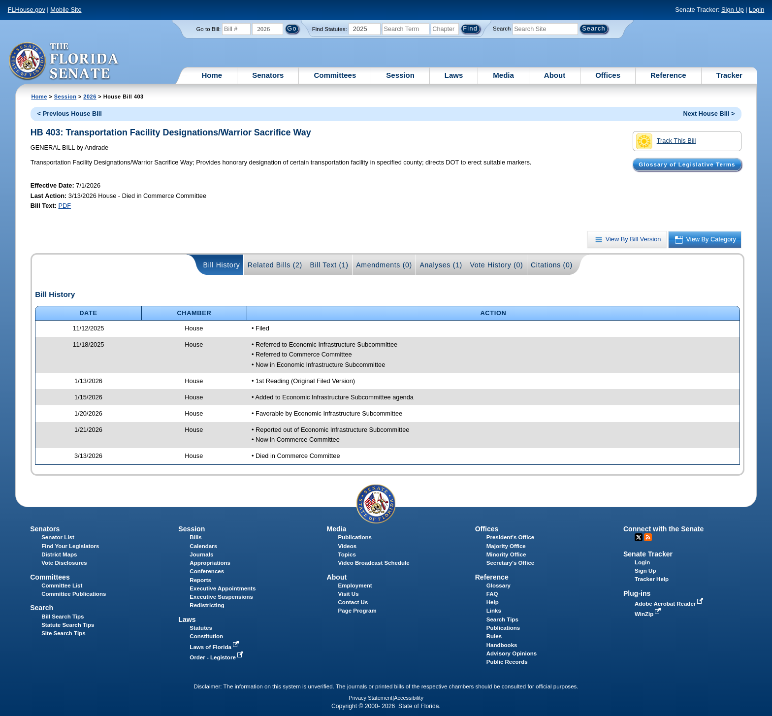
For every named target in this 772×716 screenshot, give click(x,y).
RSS (648, 537)
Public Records (507, 662)
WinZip (649, 614)
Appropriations (210, 563)
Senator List (57, 537)
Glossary (498, 585)
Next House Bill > (709, 113)
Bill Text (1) (329, 265)
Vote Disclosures (64, 563)
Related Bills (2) (275, 265)
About (554, 75)
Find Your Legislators (70, 546)
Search (502, 29)
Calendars (203, 546)
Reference (668, 75)
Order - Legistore (217, 657)
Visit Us (348, 594)
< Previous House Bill (69, 113)
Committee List (61, 585)
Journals (201, 554)
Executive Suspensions (221, 597)
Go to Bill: (208, 29)
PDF (64, 205)
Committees (335, 75)
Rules (494, 636)
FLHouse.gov (26, 9)
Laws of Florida (215, 647)
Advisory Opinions (511, 653)
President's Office (510, 537)
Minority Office (506, 554)
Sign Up (732, 9)
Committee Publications (73, 594)
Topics (347, 554)
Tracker (729, 75)
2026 (89, 96)
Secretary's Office (510, 563)
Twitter (639, 537)
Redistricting (207, 605)
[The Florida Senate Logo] (64, 61)
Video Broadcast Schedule (374, 563)
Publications (355, 537)
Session (400, 75)
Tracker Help (652, 579)
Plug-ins (637, 593)
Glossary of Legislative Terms (687, 164)
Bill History (221, 265)
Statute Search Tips (67, 625)
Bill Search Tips (62, 616)
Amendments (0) (384, 265)
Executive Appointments (223, 588)
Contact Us (353, 602)
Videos (347, 546)
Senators (268, 75)
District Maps (59, 554)
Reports (200, 580)
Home (212, 75)
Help (492, 602)
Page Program (357, 611)
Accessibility (408, 698)
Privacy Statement (370, 698)
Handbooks (501, 645)
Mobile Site (65, 9)
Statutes (201, 628)
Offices (607, 75)
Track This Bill (666, 141)
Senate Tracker (648, 554)
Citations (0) (552, 265)
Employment (355, 585)
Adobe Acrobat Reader (670, 604)
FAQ (492, 594)
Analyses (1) (440, 265)
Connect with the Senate (663, 529)
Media (503, 75)
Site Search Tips (63, 633)
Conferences (207, 571)
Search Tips (502, 619)
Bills (195, 537)
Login (756, 9)
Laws (454, 75)
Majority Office (506, 546)
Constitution (206, 636)
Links (493, 611)
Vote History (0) (496, 265)
